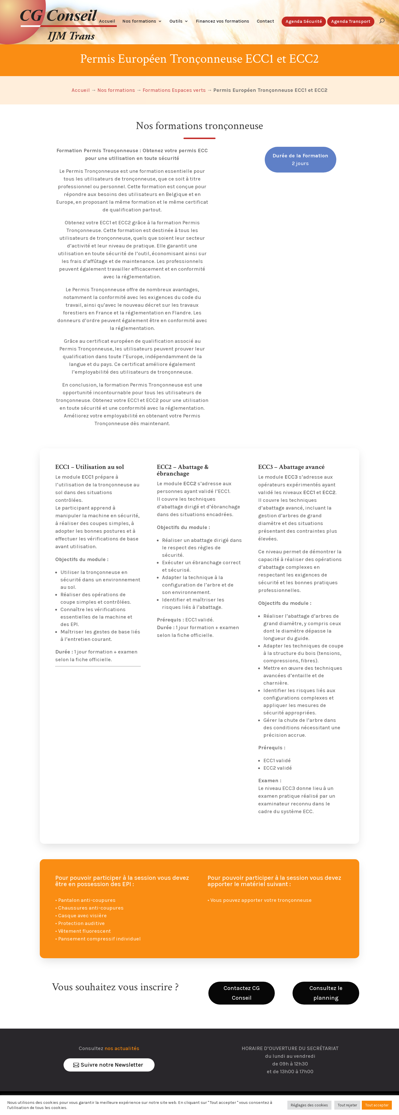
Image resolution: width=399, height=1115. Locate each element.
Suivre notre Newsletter (112, 1064)
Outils (176, 21)
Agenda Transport (350, 21)
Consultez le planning (325, 993)
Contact (265, 21)
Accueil (107, 21)
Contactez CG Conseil (242, 993)
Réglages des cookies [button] (309, 1105)
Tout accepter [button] (376, 1105)
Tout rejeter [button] (347, 1105)
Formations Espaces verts (174, 90)
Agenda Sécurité (304, 21)
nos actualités (121, 1048)
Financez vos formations (222, 21)
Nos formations (139, 21)
